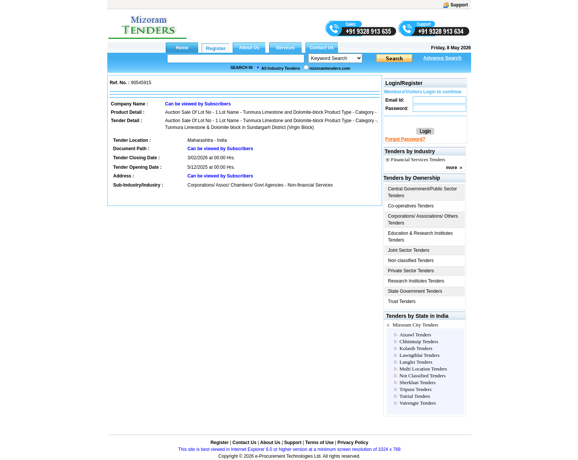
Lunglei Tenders (415, 362)
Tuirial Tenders (414, 396)
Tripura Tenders (415, 389)
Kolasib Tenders (415, 348)
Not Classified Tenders (422, 375)
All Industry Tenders (281, 68)
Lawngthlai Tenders (419, 355)
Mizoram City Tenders (415, 325)
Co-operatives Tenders (411, 206)
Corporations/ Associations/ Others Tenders (423, 220)
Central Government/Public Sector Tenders (422, 192)
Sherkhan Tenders (417, 382)
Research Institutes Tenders (416, 281)
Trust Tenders (402, 301)
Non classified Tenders (411, 260)
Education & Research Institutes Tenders (420, 237)
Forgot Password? (405, 139)
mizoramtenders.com (330, 68)
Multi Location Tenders (423, 369)
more (451, 167)
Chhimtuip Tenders (418, 341)
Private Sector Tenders (411, 270)
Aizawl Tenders (415, 335)
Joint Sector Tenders (408, 250)
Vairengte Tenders (417, 403)
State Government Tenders (415, 291)
